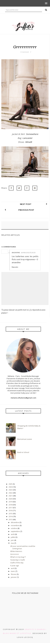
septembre (15, 531)
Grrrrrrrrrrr (14, 554)
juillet (13, 537)
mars (13, 571)
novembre (15, 525)
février (14, 574)
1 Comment (24, 52)
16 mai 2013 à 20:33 (28, 253)
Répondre (15, 267)
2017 (11, 507)
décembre (15, 522)
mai (12, 543)
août (13, 534)
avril (13, 568)
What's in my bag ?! (18, 557)
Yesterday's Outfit (17, 560)
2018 (11, 504)
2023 (11, 490)
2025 (11, 484)
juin (12, 540)
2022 (11, 493)
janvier (14, 577)
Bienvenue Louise (24, 439)
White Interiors (16, 551)
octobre (14, 528)
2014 (11, 516)
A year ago (14, 565)
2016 (11, 510)
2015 (11, 513)
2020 (11, 499)
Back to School (23, 452)
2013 (11, 519)
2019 (11, 501)
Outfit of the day (16, 562)
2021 (11, 496)
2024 (11, 487)
